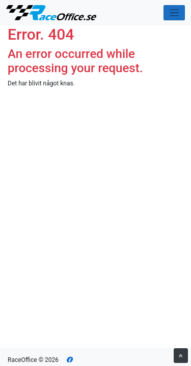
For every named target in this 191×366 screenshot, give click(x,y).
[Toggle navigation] (174, 13)
